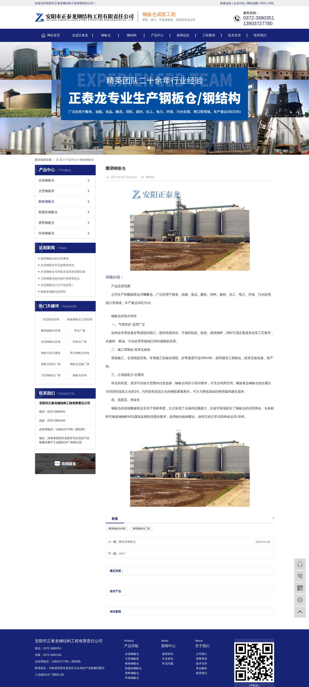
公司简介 (201, 653)
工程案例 (208, 35)
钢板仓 (106, 35)
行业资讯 (167, 658)
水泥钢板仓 (46, 180)
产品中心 (157, 35)
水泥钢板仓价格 (51, 341)
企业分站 (239, 3)
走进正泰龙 (80, 35)
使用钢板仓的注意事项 (55, 258)
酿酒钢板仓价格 (51, 330)
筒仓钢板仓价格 (80, 352)
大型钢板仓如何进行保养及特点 (60, 278)
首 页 (59, 159)
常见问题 (167, 663)
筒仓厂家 (79, 330)
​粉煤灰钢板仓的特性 (53, 291)
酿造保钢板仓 (127, 541)
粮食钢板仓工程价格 (79, 319)
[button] (149, 147)
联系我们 (260, 35)
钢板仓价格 (80, 375)
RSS (263, 3)
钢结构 (131, 35)
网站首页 (53, 35)
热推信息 (225, 3)
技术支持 (234, 35)
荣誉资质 (201, 658)
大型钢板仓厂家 (51, 375)
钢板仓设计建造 (51, 352)
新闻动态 (183, 35)
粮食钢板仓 (87, 159)
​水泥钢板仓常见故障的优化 (57, 265)
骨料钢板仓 (46, 222)
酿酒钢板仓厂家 (141, 528)
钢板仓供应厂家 (51, 364)
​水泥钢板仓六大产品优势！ (57, 285)
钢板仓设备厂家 (80, 364)
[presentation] (5, 98)
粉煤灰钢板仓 (48, 212)
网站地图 (252, 3)
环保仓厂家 (80, 341)
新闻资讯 (167, 653)
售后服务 (201, 668)
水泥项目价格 (50, 319)
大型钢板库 (46, 191)
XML (271, 3)
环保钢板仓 (46, 233)
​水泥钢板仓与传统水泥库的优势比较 (63, 271)
